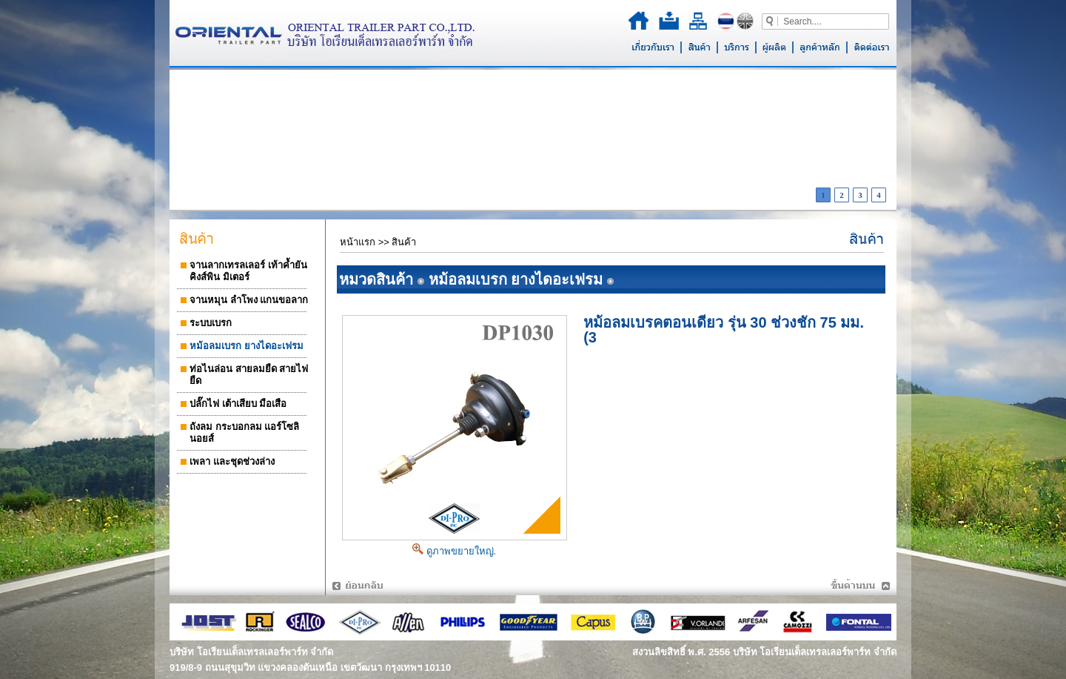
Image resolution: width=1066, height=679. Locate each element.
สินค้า (404, 242)
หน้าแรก (357, 242)
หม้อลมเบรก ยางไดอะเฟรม (516, 279)
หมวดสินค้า (376, 279)
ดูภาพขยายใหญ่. (454, 551)
